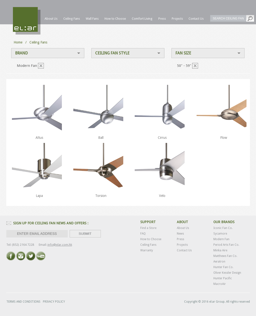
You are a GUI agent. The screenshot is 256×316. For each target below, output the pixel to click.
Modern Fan (221, 239)
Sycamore (220, 233)
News (180, 233)
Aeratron (219, 261)
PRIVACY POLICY (54, 301)
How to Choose (150, 239)
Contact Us (184, 250)
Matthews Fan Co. (225, 256)
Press (180, 239)
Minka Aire (220, 250)
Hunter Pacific (222, 278)
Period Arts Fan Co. (226, 244)
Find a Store (148, 228)
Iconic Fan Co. (223, 228)
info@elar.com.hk (59, 244)
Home (18, 42)
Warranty (146, 250)
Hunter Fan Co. (223, 267)
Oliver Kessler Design (227, 272)
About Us (183, 228)
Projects (182, 244)
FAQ (143, 233)
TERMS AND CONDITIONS (23, 301)
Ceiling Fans (148, 244)
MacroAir (219, 284)
